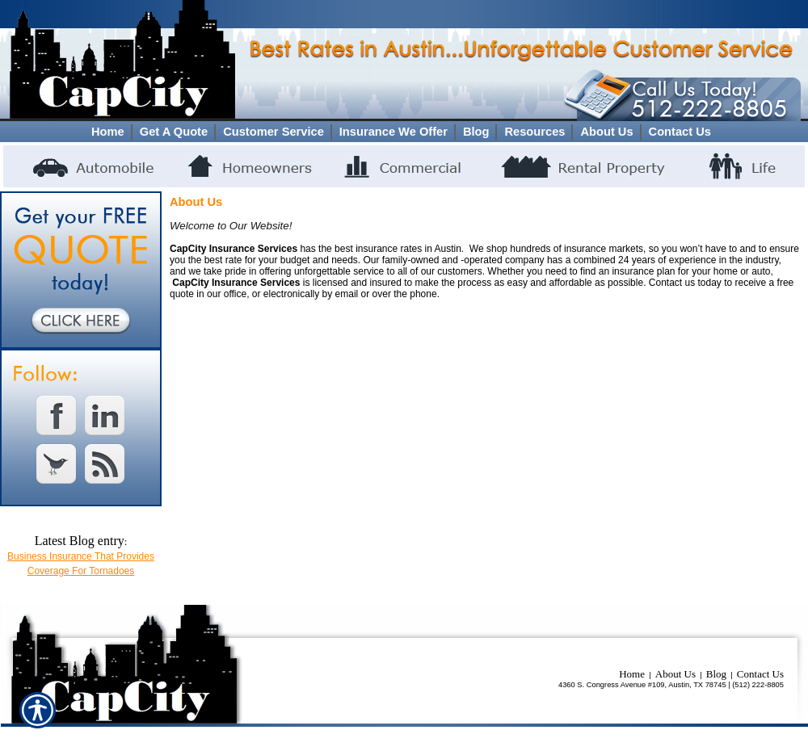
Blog (716, 674)
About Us (675, 674)
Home (632, 674)
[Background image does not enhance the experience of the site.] (404, 131)
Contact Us (760, 674)
